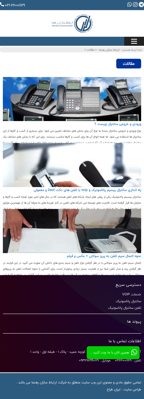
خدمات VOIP (131, 294)
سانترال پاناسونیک (128, 301)
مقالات (90, 49)
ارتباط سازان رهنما (109, 49)
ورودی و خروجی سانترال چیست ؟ (117, 124)
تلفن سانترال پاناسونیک (124, 308)
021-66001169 (12, 5)
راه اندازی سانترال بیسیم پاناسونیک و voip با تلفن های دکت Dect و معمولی (87, 190)
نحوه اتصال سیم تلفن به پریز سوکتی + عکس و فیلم (104, 256)
